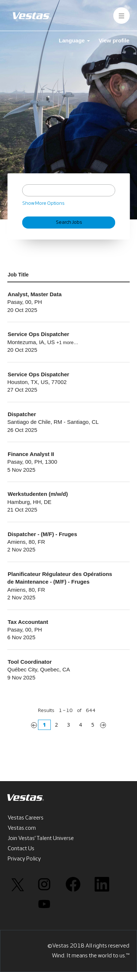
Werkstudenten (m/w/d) (38, 494)
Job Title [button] (18, 275)
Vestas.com (22, 828)
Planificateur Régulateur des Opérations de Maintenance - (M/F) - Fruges (59, 578)
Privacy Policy (24, 859)
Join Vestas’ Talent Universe (41, 838)
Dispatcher (22, 414)
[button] (121, 15)
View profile (114, 40)
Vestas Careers (25, 818)
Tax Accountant (28, 622)
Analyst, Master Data (35, 294)
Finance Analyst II (31, 454)
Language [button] (74, 40)
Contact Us (21, 849)
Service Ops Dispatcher (38, 334)
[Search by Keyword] (68, 190)
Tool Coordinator (30, 662)
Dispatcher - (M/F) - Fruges (42, 534)
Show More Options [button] (43, 203)
